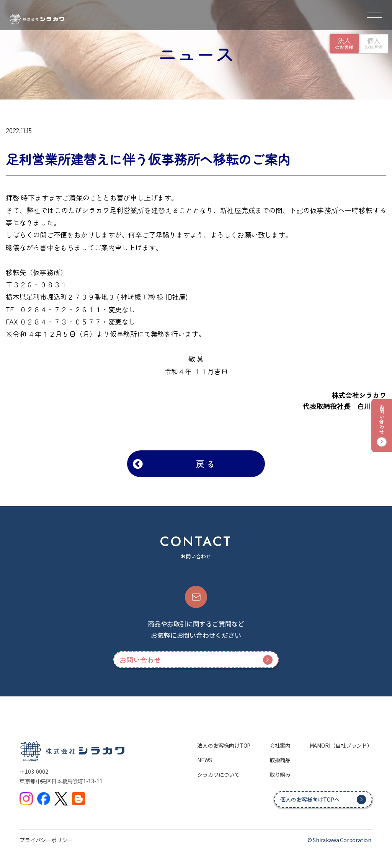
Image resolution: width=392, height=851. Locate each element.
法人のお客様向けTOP (223, 745)
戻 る (205, 463)
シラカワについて (218, 774)
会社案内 (280, 745)
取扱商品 (280, 760)
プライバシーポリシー (46, 840)
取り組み (280, 774)
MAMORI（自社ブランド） (341, 745)
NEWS (204, 760)
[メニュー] (374, 15)
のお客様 (344, 43)
